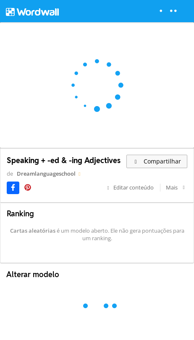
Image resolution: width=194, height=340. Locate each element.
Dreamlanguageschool (46, 173)
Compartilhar (157, 161)
